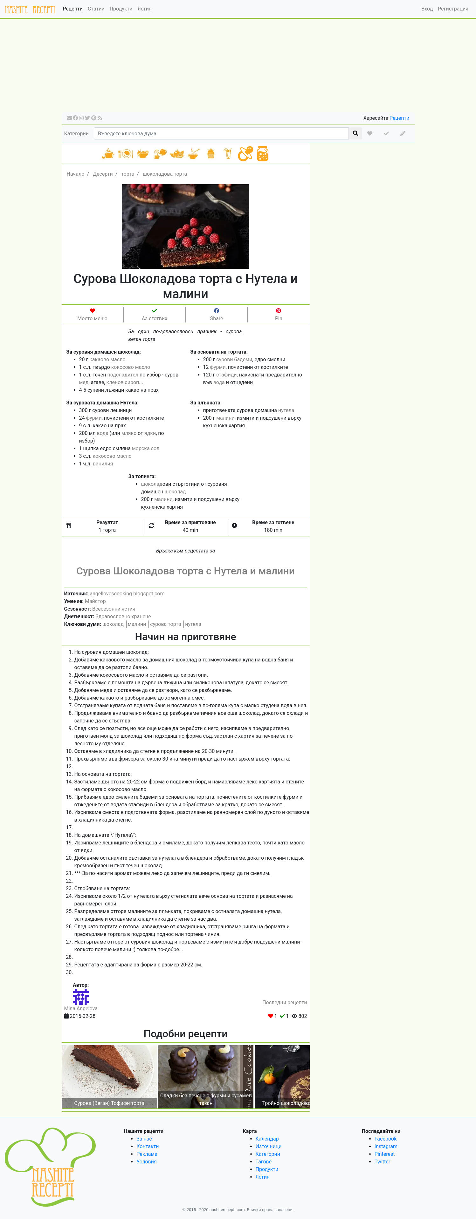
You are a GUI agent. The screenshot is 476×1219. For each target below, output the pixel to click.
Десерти (103, 174)
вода (219, 382)
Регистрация (453, 9)
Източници (269, 1146)
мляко (129, 433)
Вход (427, 9)
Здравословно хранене (123, 616)
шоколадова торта (165, 174)
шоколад (151, 484)
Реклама (146, 1154)
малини (225, 418)
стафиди (226, 375)
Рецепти (73, 9)
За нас (144, 1139)
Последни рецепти (284, 1002)
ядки (150, 433)
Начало (76, 174)
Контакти (147, 1146)
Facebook (386, 1139)
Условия (146, 1162)
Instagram (386, 1146)
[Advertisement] (238, 67)
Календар (267, 1139)
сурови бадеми (234, 359)
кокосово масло (130, 367)
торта (127, 174)
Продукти (121, 9)
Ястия (144, 9)
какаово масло (107, 359)
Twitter (382, 1162)
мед (84, 382)
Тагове (264, 1162)
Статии (96, 9)
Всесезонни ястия (113, 609)
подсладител (122, 375)
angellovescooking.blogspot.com (127, 594)
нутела (286, 410)
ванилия (103, 464)
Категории (76, 134)
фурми (217, 367)
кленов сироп (123, 382)
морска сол (145, 448)
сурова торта (165, 624)
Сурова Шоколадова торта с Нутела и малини (185, 571)
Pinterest (385, 1154)
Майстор (95, 601)
